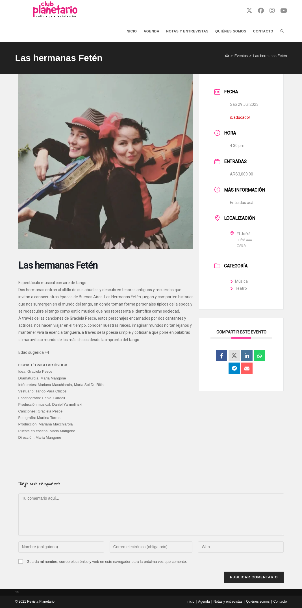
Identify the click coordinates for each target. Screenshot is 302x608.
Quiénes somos (258, 601)
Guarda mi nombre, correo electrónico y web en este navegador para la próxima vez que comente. (107, 561)
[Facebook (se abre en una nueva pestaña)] (261, 10)
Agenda (204, 601)
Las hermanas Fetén (270, 56)
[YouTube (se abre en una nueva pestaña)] (283, 10)
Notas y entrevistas (228, 601)
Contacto (280, 601)
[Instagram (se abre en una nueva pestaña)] (272, 10)
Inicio (190, 601)
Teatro (238, 288)
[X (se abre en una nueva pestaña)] (249, 10)
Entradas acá (241, 202)
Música (239, 281)
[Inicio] (227, 56)
